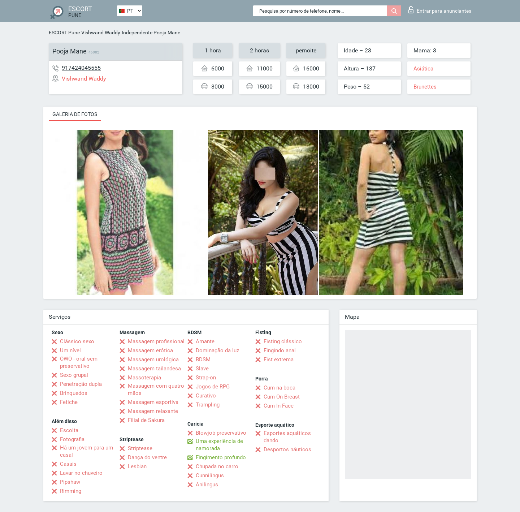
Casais (68, 464)
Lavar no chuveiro (81, 473)
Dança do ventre (147, 457)
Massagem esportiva (153, 402)
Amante (205, 341)
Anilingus (207, 484)
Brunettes (425, 86)
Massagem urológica (153, 359)
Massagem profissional (156, 341)
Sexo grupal (74, 375)
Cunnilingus (210, 475)
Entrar (439, 10)
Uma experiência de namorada (219, 445)
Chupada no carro (217, 466)
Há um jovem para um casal (86, 451)
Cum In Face (279, 406)
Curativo (206, 395)
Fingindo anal (280, 350)
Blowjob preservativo (221, 433)
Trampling (208, 404)
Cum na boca (279, 387)
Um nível (70, 350)
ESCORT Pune (64, 32)
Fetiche (69, 402)
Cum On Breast (282, 396)
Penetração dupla (81, 384)
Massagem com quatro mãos (156, 389)
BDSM (203, 359)
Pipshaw (70, 482)
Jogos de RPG (213, 386)
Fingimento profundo (221, 457)
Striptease (140, 448)
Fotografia (72, 439)
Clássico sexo (77, 341)
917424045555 (81, 67)
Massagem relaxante (153, 411)
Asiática (423, 68)
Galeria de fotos (74, 114)
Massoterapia (144, 377)
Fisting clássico (283, 341)
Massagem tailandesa (154, 368)
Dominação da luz (217, 350)
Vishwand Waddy (100, 32)
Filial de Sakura (146, 420)
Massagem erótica (150, 350)
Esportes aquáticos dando (287, 437)
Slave (202, 368)
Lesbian (137, 466)
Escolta (69, 430)
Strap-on (206, 377)
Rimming (70, 491)
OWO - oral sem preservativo (79, 362)
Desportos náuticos (287, 449)
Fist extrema (279, 359)
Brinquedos (73, 393)
